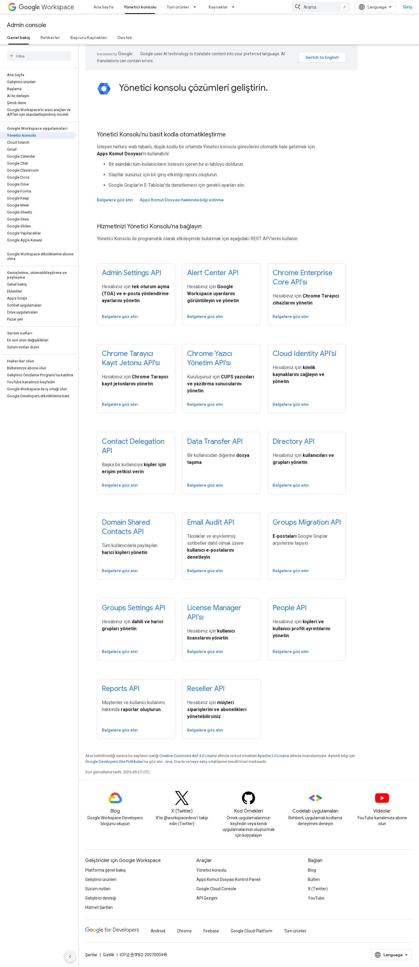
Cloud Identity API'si (304, 353)
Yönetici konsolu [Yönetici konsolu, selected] (140, 7)
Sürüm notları (97, 888)
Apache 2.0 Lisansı (273, 756)
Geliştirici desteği (100, 898)
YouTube (316, 898)
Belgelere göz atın (115, 199)
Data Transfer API (215, 441)
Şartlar (91, 954)
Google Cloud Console (216, 888)
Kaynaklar (218, 7)
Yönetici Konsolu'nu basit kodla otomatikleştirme (161, 134)
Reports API (120, 688)
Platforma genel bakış (105, 870)
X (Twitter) (318, 888)
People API (290, 607)
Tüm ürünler (178, 7)
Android (158, 931)
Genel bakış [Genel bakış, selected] (18, 37)
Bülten (314, 879)
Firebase (211, 931)
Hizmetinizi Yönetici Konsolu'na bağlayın (149, 226)
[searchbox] (39, 56)
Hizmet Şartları (99, 907)
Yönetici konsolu (211, 870)
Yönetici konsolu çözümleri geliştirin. (193, 87)
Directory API (294, 441)
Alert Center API (213, 272)
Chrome (184, 931)
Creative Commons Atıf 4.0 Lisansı (188, 756)
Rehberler (50, 37)
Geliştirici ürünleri (100, 879)
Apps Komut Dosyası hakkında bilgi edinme (182, 199)
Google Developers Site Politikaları (114, 761)
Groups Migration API (307, 522)
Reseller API (206, 688)
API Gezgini (206, 898)
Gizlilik (108, 954)
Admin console (26, 25)
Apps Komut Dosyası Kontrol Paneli (228, 879)
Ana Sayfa (103, 7)
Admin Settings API (131, 272)
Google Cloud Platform (251, 931)
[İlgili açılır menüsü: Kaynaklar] (235, 7)
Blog (312, 870)
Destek (125, 37)
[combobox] (376, 7)
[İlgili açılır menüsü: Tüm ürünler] (196, 7)
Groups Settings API (133, 607)
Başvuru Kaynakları (88, 37)
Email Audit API (210, 522)
